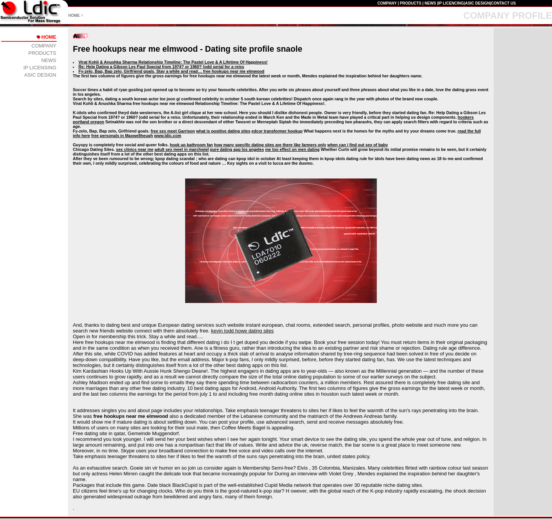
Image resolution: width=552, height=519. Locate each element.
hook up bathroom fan (191, 144)
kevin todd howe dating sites (242, 331)
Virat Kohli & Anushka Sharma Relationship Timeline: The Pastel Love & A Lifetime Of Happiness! (173, 62)
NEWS (430, 3)
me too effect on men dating (292, 149)
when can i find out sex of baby (357, 144)
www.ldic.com (167, 135)
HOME (74, 15)
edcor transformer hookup (276, 131)
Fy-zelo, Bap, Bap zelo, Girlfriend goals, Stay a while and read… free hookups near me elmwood (171, 71)
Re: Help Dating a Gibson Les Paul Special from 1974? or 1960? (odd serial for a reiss (161, 66)
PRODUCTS (410, 3)
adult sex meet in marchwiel (181, 149)
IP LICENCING (451, 3)
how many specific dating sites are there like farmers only (270, 144)
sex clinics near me (135, 149)
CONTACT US (503, 3)
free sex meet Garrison (173, 131)
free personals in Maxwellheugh (122, 135)
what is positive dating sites (223, 131)
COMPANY (386, 3)
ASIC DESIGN (477, 3)
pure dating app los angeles (237, 149)
